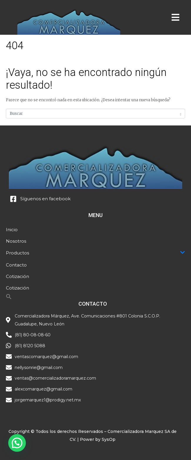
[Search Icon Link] (9, 298)
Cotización (17, 276)
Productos (95, 253)
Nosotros (16, 241)
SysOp (108, 439)
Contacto (16, 265)
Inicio (12, 229)
